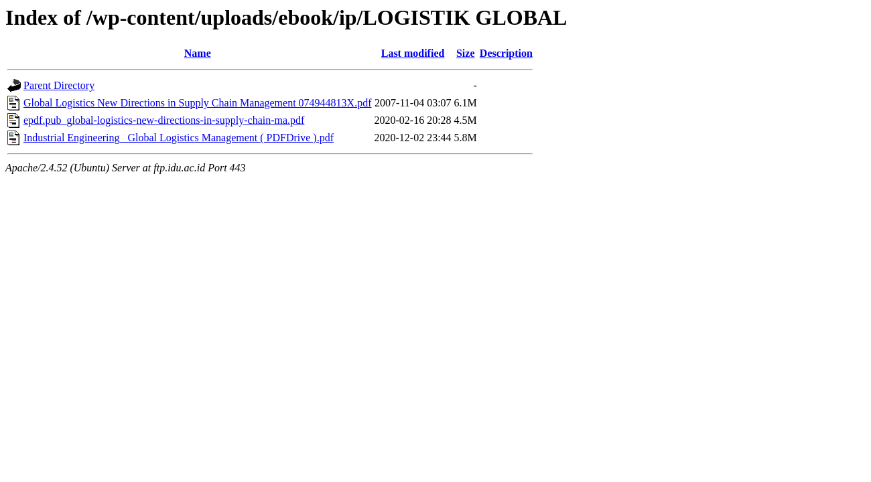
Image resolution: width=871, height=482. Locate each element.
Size (465, 53)
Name (197, 53)
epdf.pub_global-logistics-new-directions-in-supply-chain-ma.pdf (163, 120)
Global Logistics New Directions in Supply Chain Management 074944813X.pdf (197, 102)
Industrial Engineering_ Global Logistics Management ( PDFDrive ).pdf (178, 137)
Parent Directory (58, 85)
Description (506, 53)
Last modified (413, 53)
